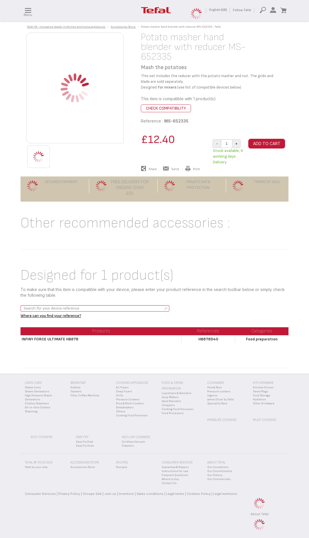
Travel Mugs (260, 391)
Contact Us (169, 483)
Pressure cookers (218, 391)
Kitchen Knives (263, 387)
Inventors (126, 494)
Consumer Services (40, 494)
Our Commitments (219, 471)
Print (192, 169)
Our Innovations (217, 467)
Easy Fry (82, 437)
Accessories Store (82, 467)
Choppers (168, 405)
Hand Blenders (171, 401)
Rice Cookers (41, 437)
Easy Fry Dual (84, 441)
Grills (119, 395)
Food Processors (173, 413)
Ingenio (212, 395)
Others (120, 411)
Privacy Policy (69, 494)
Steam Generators (37, 391)
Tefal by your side (36, 467)
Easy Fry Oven (85, 445)
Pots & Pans (214, 387)
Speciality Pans (217, 403)
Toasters (76, 391)
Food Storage (261, 395)
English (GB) (218, 10)
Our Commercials (219, 479)
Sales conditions (150, 494)
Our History (214, 475)
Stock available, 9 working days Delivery (228, 156)
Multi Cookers (264, 420)
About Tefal (260, 514)
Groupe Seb (92, 494)
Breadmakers (124, 407)
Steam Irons (33, 387)
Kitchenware (263, 383)
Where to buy (170, 479)
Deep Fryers (124, 391)
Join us (110, 494)
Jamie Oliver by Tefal (220, 399)
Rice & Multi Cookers (130, 403)
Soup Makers (170, 397)
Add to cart (266, 143)
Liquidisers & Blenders (176, 393)
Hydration (259, 399)
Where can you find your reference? (51, 315)
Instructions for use (175, 471)
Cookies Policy (199, 494)
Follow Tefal (242, 10)
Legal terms (175, 494)
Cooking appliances (132, 383)
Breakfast (78, 383)
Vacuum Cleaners (136, 437)
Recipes (121, 467)
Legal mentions (225, 494)
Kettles (75, 387)
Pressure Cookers (127, 399)
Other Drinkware (264, 403)
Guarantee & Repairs (175, 467)
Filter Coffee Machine (84, 395)
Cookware (215, 383)
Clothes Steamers (37, 403)
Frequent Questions (175, 475)
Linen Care (33, 383)
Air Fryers (122, 387)
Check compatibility (166, 108)
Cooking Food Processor (132, 415)
